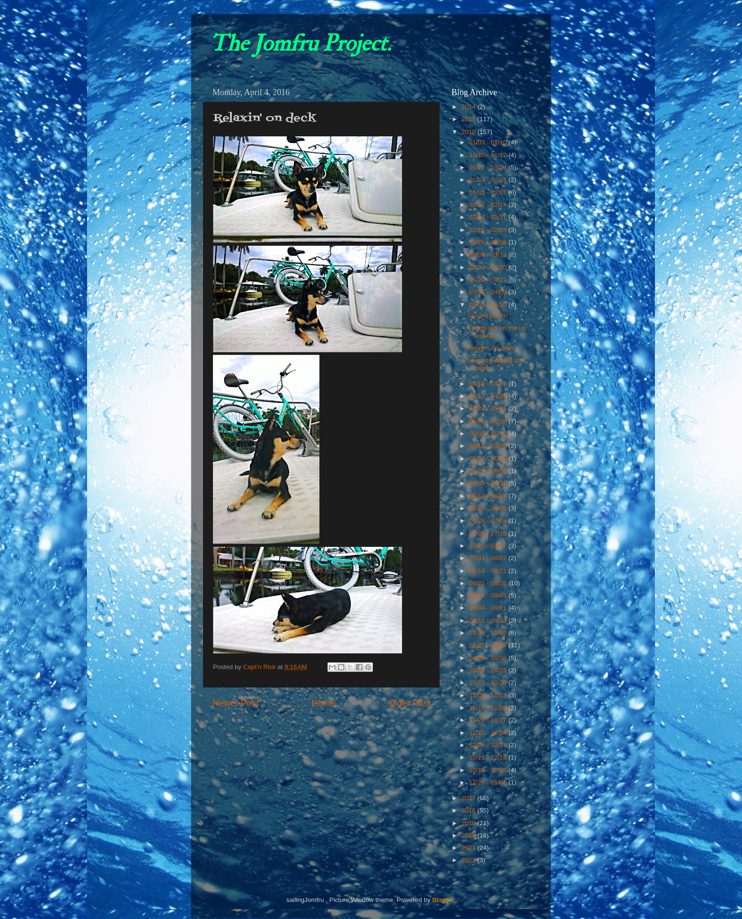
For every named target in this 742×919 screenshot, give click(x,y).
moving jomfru (488, 315)
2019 (469, 823)
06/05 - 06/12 (488, 483)
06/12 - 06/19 (488, 496)
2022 (469, 860)
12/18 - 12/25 (488, 770)
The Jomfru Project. (300, 43)
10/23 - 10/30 (488, 682)
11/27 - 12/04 (488, 732)
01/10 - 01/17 (488, 155)
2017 (469, 798)
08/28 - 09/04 (488, 595)
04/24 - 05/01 (488, 408)
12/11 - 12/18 (488, 757)
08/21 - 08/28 (488, 583)
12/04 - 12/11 (488, 745)
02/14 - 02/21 (488, 217)
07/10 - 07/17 (488, 545)
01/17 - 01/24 (488, 167)
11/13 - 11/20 (488, 707)
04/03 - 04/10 (488, 304)
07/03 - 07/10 (488, 533)
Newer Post (235, 703)
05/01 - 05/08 (488, 421)
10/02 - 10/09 (488, 645)
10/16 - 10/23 (488, 670)
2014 (469, 106)
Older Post (409, 703)
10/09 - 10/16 (488, 657)
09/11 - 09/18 (488, 620)
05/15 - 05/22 (488, 445)
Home (323, 703)
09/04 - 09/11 (488, 607)
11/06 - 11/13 (488, 695)
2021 (469, 847)
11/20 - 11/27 (488, 719)
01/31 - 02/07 (488, 192)
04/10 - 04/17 (488, 383)
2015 (469, 119)
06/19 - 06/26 (488, 508)
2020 (469, 835)
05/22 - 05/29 (488, 458)
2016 (469, 131)
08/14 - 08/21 (488, 570)
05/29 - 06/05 (488, 470)
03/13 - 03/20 (488, 267)
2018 (469, 810)
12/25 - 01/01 (488, 782)
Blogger (443, 899)
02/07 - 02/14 (488, 204)
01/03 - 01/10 (488, 142)
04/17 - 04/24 (488, 396)
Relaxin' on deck (491, 347)
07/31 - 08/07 (488, 558)
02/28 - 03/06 (488, 242)
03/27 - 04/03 (488, 291)
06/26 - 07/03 (488, 520)
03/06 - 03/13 (488, 254)
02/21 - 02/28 (488, 229)
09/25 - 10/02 (488, 632)
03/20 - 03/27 (488, 279)
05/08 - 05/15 (488, 433)
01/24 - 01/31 (488, 179)
